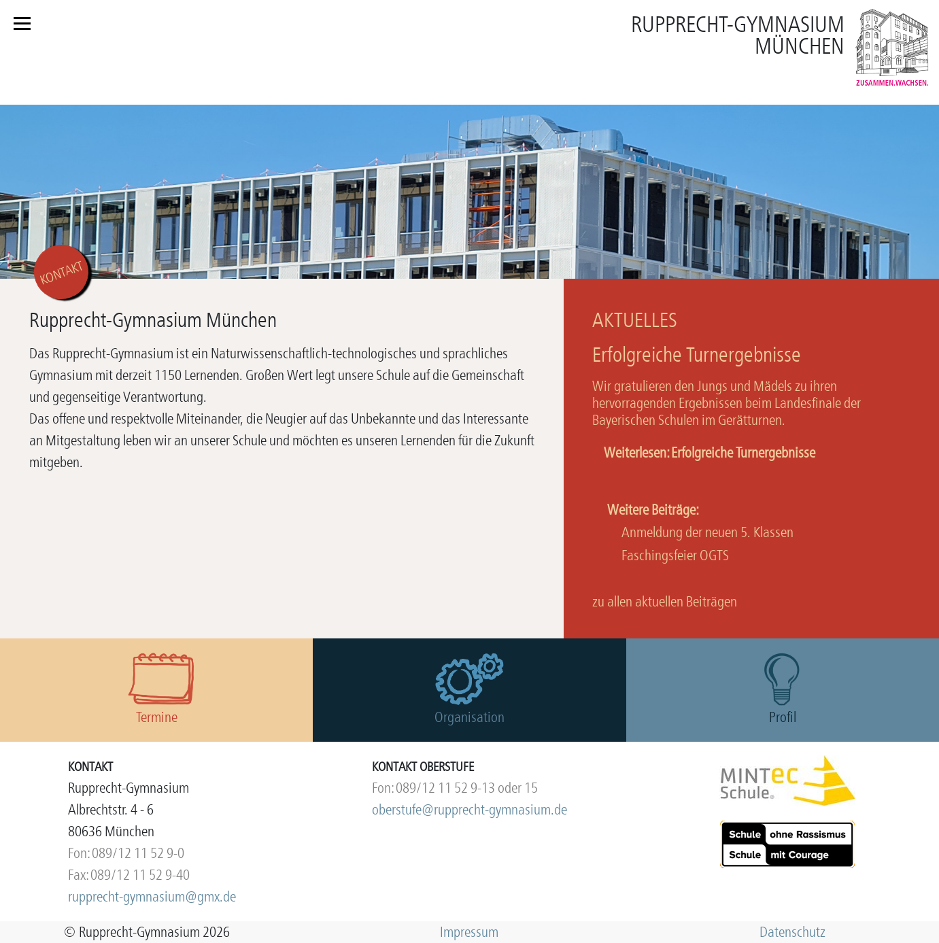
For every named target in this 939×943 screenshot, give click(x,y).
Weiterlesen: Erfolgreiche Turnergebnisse (709, 452)
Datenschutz (792, 931)
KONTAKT (62, 273)
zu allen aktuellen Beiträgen (664, 601)
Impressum (469, 931)
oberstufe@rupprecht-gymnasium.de (469, 809)
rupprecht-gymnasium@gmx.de (152, 896)
